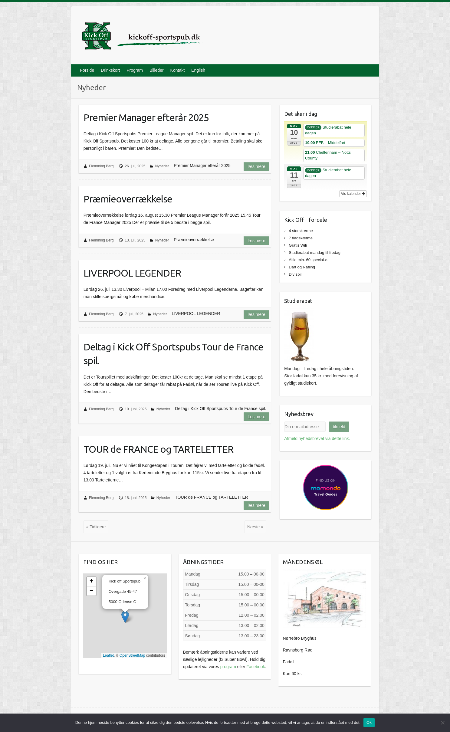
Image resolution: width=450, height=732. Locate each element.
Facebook (255, 666)
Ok (369, 722)
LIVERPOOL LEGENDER (132, 273)
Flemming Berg (101, 166)
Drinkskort (110, 70)
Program (134, 70)
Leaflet (108, 655)
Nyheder (162, 166)
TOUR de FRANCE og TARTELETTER (158, 449)
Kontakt (177, 70)
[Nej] (442, 723)
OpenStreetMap (132, 655)
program (228, 666)
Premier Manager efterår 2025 (146, 117)
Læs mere (256, 166)
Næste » (255, 526)
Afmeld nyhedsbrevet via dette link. (317, 438)
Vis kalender (353, 194)
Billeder (156, 70)
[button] (125, 617)
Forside (87, 70)
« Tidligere (96, 526)
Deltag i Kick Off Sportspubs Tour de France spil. (173, 353)
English (198, 70)
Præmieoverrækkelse (128, 198)
